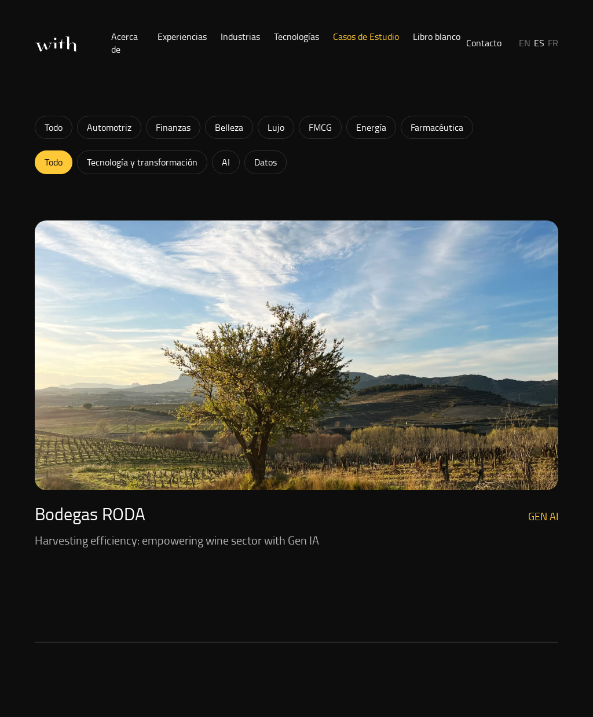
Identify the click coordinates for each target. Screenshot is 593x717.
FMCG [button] (320, 127)
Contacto (484, 42)
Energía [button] (371, 127)
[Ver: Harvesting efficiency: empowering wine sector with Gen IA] (296, 384)
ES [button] (539, 42)
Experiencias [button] (182, 36)
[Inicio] (55, 44)
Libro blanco (436, 36)
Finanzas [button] (173, 127)
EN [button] (524, 42)
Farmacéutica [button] (437, 127)
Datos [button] (265, 162)
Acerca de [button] (124, 43)
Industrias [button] (240, 36)
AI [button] (226, 162)
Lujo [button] (276, 127)
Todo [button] (54, 127)
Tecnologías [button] (296, 36)
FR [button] (553, 42)
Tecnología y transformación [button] (142, 162)
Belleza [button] (229, 127)
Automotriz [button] (109, 127)
